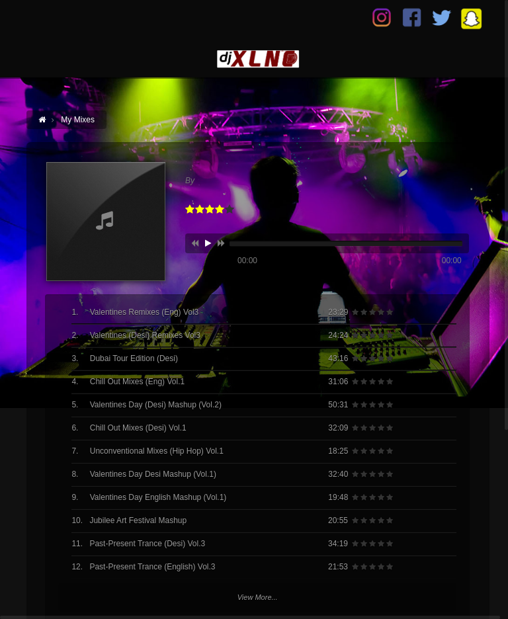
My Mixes (78, 119)
